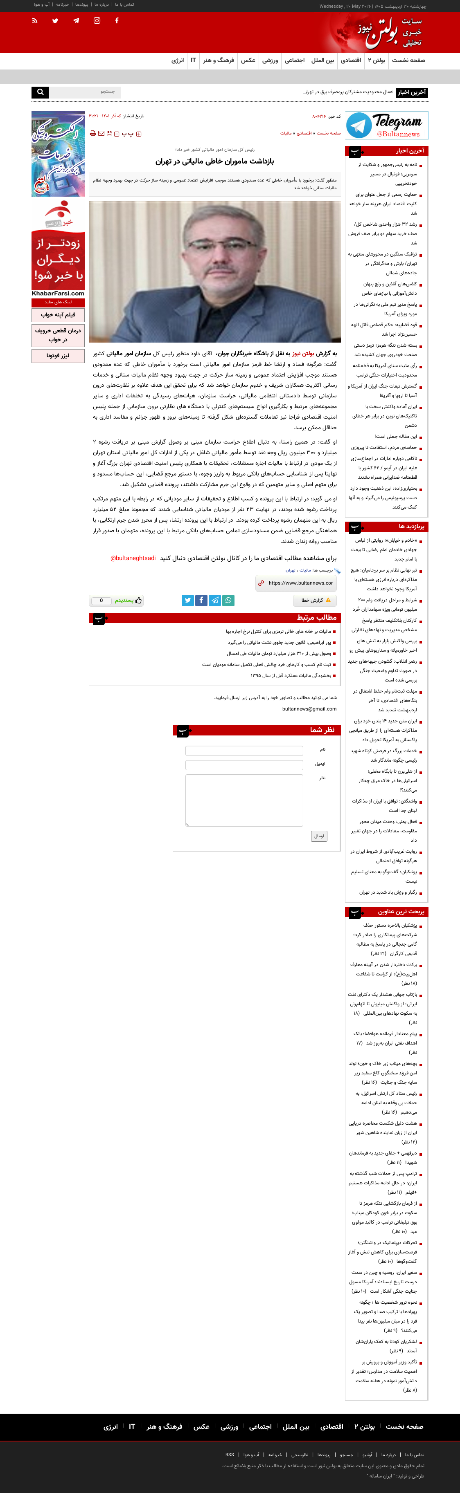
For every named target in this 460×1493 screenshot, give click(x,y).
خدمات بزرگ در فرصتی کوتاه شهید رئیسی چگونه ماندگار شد (384, 755)
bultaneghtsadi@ (133, 558)
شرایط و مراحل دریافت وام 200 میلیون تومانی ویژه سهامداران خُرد (385, 604)
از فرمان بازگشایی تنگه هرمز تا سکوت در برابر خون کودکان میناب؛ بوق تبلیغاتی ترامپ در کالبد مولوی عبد (384, 1217)
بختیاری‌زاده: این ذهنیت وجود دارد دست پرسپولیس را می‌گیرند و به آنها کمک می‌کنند (383, 498)
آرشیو (367, 1455)
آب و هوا (42, 4)
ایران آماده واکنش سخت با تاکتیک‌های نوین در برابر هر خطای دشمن (384, 416)
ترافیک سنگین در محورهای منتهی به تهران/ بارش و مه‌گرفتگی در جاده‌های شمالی (382, 264)
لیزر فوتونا (58, 356)
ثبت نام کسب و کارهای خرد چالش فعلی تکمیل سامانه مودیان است (266, 664)
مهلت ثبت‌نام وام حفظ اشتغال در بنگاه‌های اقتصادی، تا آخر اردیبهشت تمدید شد (385, 701)
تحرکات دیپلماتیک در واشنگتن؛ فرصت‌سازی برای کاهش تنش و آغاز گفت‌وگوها (382, 1252)
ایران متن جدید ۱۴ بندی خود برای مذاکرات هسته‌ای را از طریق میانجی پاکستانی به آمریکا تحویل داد (383, 730)
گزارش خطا (316, 600)
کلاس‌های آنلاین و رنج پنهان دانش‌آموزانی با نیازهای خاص (389, 288)
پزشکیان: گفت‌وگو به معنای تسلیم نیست (384, 876)
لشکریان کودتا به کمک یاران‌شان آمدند (386, 1346)
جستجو (346, 1455)
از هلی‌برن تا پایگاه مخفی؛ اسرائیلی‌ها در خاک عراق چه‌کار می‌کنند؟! (388, 781)
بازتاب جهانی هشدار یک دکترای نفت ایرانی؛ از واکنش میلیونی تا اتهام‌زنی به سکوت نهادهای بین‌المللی (382, 1009)
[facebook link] (201, 600)
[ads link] (386, 125)
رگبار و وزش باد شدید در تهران (388, 892)
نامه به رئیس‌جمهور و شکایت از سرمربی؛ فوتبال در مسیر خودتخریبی (387, 174)
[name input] (244, 751)
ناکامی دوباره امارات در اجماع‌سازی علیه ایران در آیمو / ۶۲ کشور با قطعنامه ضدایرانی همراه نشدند (384, 468)
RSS (229, 1455)
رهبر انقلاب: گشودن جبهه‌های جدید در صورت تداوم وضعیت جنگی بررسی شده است (382, 671)
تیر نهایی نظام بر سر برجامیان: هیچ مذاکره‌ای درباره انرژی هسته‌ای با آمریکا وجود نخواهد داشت (384, 580)
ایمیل (320, 763)
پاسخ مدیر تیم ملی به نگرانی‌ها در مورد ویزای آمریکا (385, 309)
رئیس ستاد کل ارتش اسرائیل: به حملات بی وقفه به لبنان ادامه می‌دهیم (386, 1103)
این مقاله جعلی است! (395, 436)
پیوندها (81, 4)
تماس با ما (124, 4)
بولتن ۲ (376, 60)
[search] (40, 93)
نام (322, 749)
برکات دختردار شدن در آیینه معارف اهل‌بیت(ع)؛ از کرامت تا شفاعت (383, 974)
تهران (290, 570)
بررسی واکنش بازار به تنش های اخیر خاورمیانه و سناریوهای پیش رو (383, 645)
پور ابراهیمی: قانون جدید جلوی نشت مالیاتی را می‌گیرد (279, 642)
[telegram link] (215, 600)
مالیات (286, 133)
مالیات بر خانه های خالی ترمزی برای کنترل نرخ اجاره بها (278, 631)
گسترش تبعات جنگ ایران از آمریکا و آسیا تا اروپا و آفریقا (382, 391)
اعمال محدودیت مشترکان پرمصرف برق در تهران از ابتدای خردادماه (331, 92)
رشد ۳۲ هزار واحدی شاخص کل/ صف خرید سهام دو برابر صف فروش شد (382, 234)
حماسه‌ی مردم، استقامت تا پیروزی (384, 447)
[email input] (244, 765)
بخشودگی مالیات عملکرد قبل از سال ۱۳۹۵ (291, 675)
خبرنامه (62, 4)
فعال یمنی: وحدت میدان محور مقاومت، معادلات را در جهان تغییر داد (384, 831)
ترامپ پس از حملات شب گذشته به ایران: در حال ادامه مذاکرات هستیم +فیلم (383, 1183)
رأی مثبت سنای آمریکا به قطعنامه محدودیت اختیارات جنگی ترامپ (385, 370)
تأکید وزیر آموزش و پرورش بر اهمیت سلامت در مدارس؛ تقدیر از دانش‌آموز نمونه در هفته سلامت (384, 1376)
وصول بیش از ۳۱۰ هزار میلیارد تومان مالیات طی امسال (279, 653)
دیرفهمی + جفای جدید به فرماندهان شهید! (383, 1158)
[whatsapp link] (228, 600)
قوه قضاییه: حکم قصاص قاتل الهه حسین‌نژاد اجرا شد (384, 329)
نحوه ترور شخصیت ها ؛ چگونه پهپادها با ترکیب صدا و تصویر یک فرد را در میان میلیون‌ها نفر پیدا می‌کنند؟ (385, 1316)
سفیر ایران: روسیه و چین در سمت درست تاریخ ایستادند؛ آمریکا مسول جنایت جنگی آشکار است (383, 1282)
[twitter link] (188, 600)
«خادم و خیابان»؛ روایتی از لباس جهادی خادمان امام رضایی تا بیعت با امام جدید (384, 550)
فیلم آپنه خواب (58, 315)
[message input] (244, 800)
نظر (322, 778)
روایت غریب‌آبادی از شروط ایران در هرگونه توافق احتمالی (383, 856)
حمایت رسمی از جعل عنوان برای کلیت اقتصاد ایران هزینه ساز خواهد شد (383, 204)
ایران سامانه (381, 1476)
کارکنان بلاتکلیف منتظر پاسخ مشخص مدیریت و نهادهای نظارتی (384, 625)
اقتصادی (304, 133)
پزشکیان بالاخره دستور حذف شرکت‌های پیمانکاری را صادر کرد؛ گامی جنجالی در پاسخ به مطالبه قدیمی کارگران (385, 939)
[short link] (301, 583)
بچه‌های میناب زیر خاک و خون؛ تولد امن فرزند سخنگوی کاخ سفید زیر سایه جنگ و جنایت (383, 1073)
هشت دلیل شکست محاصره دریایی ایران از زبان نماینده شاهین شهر (383, 1133)
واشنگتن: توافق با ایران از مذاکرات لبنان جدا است (384, 806)
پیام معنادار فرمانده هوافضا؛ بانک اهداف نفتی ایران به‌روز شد (385, 1043)
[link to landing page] (387, 32)
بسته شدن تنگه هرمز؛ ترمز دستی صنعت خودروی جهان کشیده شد (385, 350)
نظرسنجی (299, 1455)
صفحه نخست (408, 60)
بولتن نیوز (303, 354)
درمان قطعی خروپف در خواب (58, 336)
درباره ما (102, 4)
